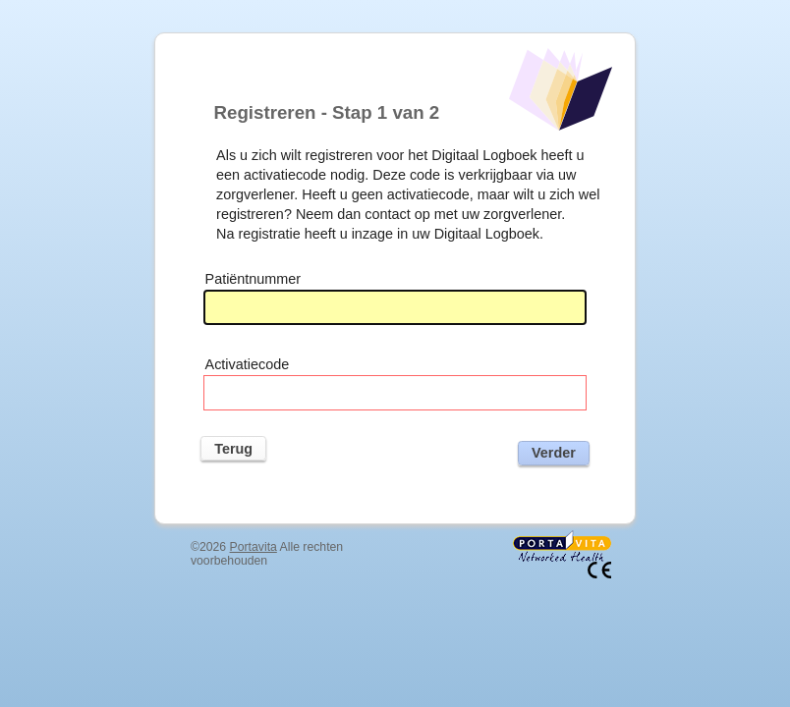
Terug (233, 449)
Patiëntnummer (253, 279)
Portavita (253, 547)
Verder (554, 453)
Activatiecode (247, 364)
